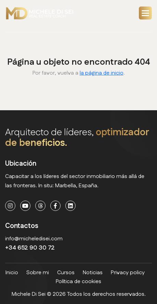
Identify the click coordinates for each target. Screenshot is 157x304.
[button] (145, 13)
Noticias (93, 273)
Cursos (66, 273)
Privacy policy (128, 273)
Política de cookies (78, 282)
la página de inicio (101, 73)
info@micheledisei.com (34, 239)
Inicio (11, 273)
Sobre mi (37, 273)
